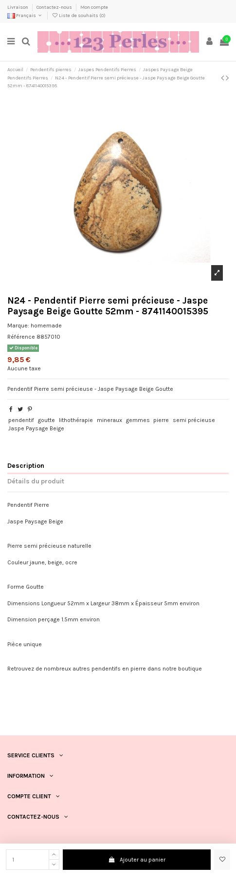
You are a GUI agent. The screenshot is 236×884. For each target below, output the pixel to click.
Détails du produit (35, 481)
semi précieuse (194, 420)
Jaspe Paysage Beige (36, 428)
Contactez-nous (54, 7)
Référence (21, 336)
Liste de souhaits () (79, 16)
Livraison (18, 7)
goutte (46, 420)
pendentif (21, 420)
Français (25, 16)
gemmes (138, 420)
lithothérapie (76, 420)
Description (25, 465)
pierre (161, 420)
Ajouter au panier (136, 859)
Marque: (18, 325)
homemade (46, 325)
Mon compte (94, 7)
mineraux (109, 420)
